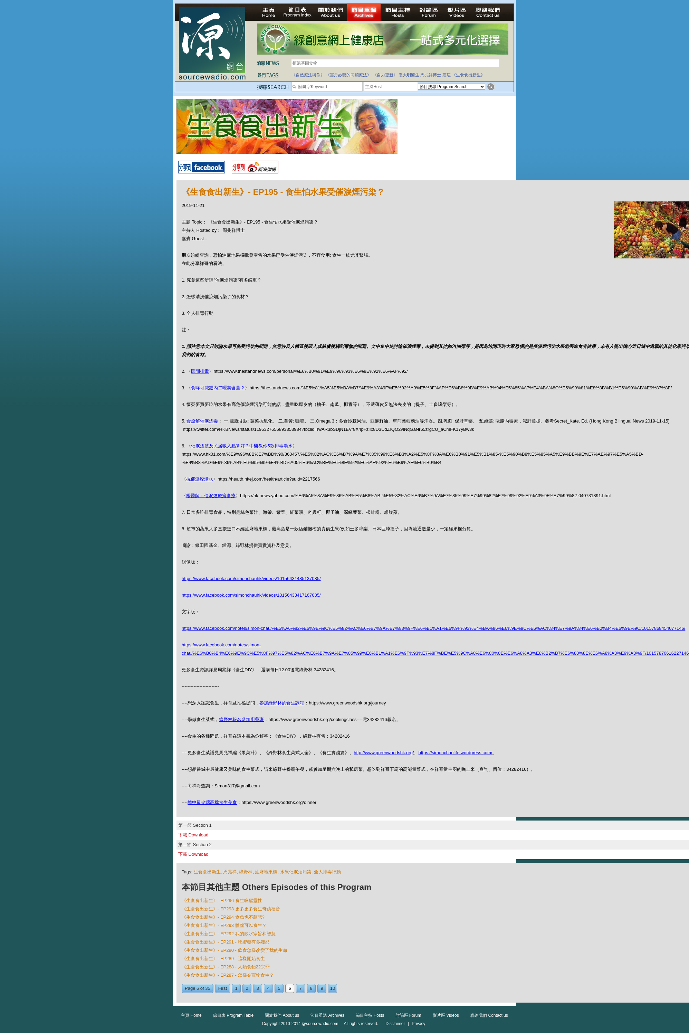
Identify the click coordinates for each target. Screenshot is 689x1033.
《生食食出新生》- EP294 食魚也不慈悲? (223, 917)
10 (332, 988)
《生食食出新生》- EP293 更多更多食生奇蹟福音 (231, 908)
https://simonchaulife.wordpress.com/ (455, 752)
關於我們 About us (282, 1015)
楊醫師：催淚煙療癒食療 (211, 495)
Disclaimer (395, 1023)
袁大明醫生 (409, 75)
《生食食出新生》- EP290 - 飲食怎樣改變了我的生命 (234, 950)
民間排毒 (200, 371)
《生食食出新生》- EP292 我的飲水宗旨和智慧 (229, 933)
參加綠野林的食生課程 (281, 702)
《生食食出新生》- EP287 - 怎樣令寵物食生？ (228, 975)
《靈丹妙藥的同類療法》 (348, 75)
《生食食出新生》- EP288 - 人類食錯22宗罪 (226, 966)
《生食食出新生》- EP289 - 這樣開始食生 (223, 958)
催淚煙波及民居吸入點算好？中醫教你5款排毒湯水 (241, 445)
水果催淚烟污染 (296, 871)
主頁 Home (191, 1015)
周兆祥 (230, 871)
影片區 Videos (446, 1015)
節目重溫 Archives (327, 1015)
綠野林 (245, 871)
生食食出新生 (207, 871)
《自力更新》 (385, 75)
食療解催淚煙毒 (202, 421)
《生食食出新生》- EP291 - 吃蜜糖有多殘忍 (225, 942)
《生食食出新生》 (468, 75)
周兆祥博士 (430, 75)
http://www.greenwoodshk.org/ (384, 752)
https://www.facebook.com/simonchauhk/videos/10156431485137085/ (251, 578)
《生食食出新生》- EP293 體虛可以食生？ (224, 925)
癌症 (446, 75)
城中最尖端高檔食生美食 (212, 802)
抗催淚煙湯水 (199, 479)
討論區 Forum (408, 1015)
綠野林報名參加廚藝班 (241, 719)
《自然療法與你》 (308, 75)
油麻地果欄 (266, 871)
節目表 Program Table (233, 1015)
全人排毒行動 (327, 871)
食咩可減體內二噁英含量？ (218, 387)
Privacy (418, 1023)
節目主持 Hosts (370, 1015)
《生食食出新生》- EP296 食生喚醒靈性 (222, 900)
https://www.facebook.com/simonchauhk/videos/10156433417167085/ (251, 595)
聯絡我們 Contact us (489, 1015)
